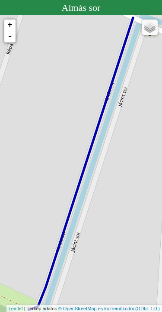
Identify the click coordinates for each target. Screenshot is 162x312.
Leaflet (16, 308)
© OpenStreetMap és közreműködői (96, 308)
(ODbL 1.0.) (147, 308)
